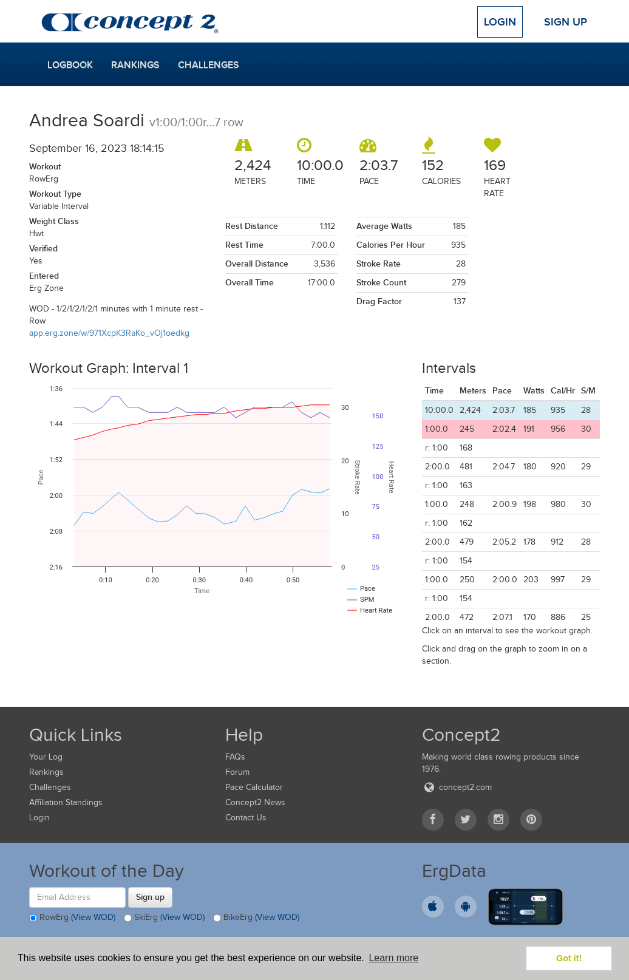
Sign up (150, 897)
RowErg (72, 918)
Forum (237, 772)
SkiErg (164, 918)
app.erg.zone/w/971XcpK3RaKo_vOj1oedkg (109, 333)
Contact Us (246, 817)
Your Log (46, 756)
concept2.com (457, 787)
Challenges (208, 65)
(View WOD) (93, 917)
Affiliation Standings (66, 802)
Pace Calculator (254, 787)
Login (500, 22)
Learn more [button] (393, 958)
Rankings (135, 65)
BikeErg (256, 918)
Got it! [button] (569, 958)
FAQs (235, 756)
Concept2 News (255, 802)
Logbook (70, 65)
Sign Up (565, 22)
